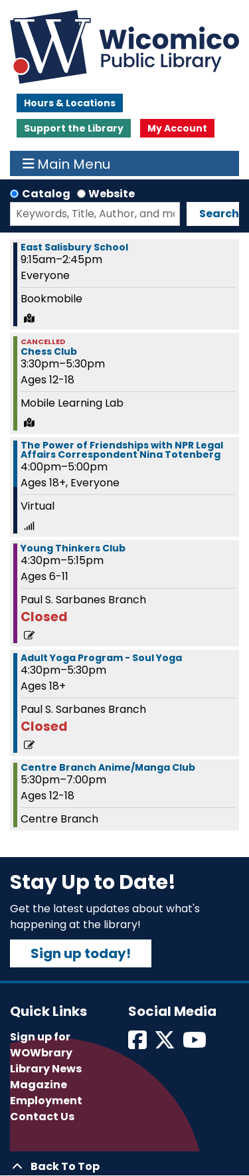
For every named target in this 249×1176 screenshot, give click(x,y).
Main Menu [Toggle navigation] (67, 163)
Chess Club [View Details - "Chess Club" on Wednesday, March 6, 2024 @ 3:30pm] (49, 351)
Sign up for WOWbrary (41, 1044)
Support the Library (74, 128)
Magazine (38, 1084)
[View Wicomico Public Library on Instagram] (195, 1044)
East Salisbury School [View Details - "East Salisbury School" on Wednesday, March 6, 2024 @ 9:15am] (74, 247)
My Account (177, 128)
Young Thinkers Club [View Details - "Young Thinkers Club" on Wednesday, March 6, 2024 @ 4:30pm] (73, 548)
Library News (46, 1068)
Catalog (46, 193)
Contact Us (42, 1116)
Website (111, 193)
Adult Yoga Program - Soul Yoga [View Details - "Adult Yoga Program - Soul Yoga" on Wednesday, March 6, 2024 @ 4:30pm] (101, 657)
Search (219, 213)
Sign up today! (81, 953)
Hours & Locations (70, 103)
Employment (46, 1100)
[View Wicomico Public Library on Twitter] (165, 1044)
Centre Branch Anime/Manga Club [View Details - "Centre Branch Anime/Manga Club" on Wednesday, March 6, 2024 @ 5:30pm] (108, 767)
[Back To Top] (124, 1166)
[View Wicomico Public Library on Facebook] (138, 1044)
